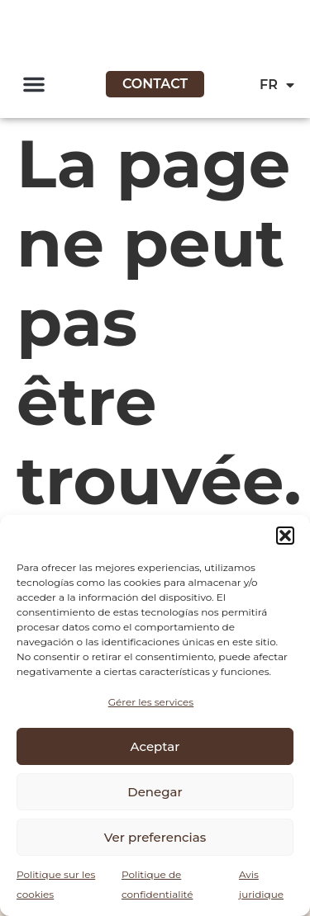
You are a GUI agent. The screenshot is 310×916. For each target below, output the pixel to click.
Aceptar (155, 746)
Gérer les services (150, 702)
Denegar (154, 792)
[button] (285, 535)
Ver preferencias (155, 837)
